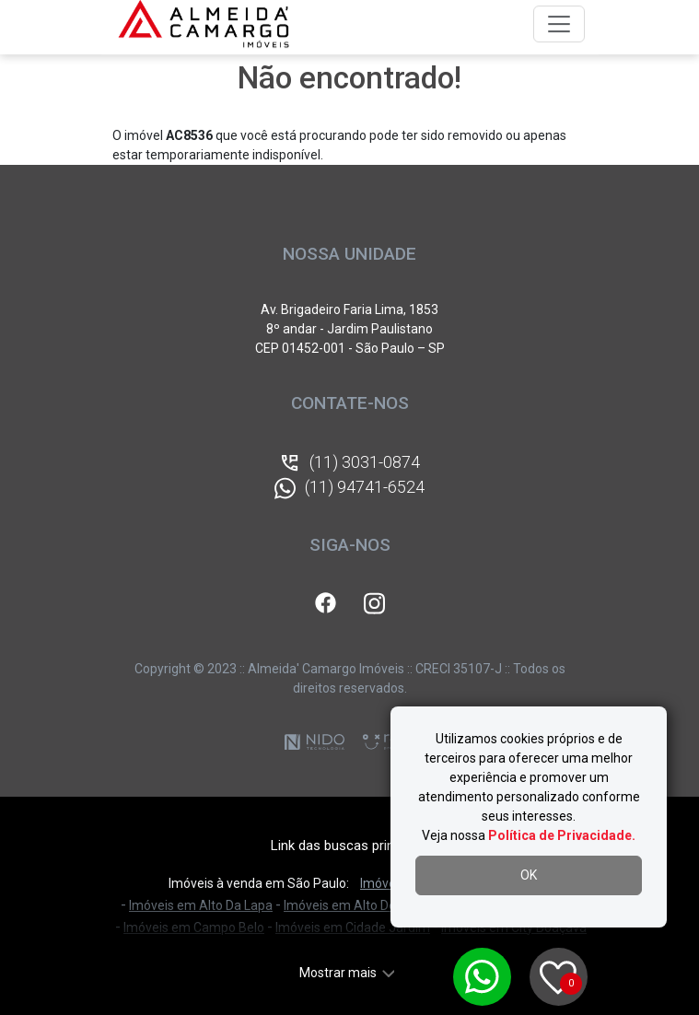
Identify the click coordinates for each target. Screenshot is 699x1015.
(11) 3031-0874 (349, 463)
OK (528, 875)
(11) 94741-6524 (349, 488)
